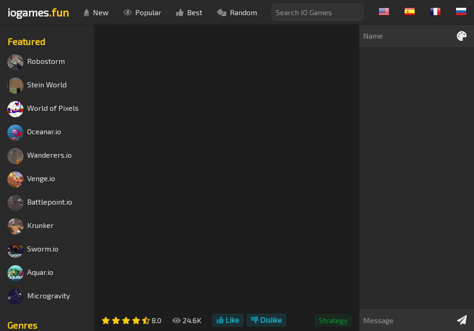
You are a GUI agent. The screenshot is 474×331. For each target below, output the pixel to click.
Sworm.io (32, 250)
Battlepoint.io (39, 203)
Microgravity (38, 297)
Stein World (37, 86)
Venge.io (31, 179)
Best (189, 12)
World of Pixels (43, 109)
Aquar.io (30, 273)
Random (237, 12)
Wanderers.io (39, 156)
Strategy (333, 320)
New (96, 12)
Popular (142, 12)
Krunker (30, 226)
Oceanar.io (34, 133)
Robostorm (36, 62)
